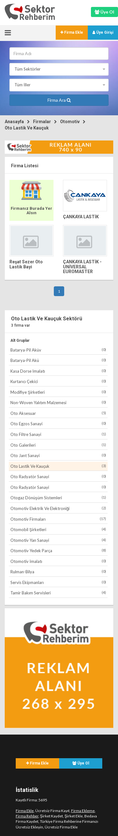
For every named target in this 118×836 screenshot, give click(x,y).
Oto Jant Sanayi (58, 455)
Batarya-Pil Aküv (58, 349)
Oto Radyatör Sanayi (58, 476)
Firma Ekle (71, 32)
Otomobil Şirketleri (58, 529)
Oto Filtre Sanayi (58, 434)
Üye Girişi (103, 32)
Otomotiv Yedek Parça (58, 550)
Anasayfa (14, 121)
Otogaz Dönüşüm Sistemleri (58, 497)
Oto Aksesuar (58, 413)
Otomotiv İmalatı (58, 561)
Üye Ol (80, 763)
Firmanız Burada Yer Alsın (31, 210)
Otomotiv (70, 121)
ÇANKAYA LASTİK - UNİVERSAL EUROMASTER (82, 266)
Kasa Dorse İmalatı (58, 371)
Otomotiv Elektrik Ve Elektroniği (58, 508)
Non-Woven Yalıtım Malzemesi (58, 402)
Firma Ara (59, 100)
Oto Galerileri (58, 445)
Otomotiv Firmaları (58, 519)
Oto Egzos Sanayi (58, 423)
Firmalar (42, 121)
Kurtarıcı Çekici (58, 381)
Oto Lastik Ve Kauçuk (27, 127)
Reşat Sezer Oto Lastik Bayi (26, 264)
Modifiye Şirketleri (58, 392)
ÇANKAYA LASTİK (81, 216)
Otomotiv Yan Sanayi (58, 540)
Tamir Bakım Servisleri (58, 592)
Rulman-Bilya (58, 571)
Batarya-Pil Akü (58, 360)
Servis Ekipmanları (58, 582)
